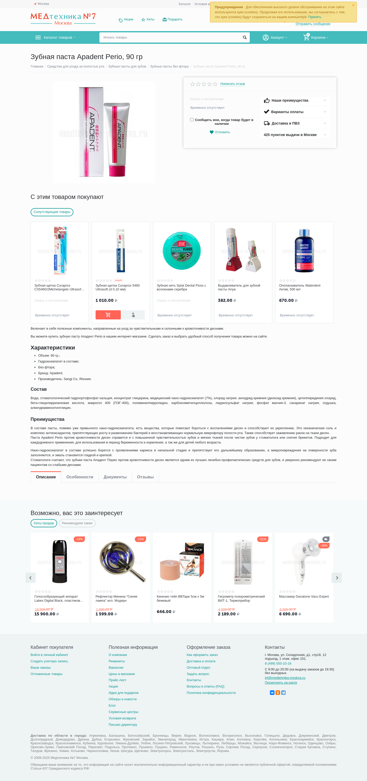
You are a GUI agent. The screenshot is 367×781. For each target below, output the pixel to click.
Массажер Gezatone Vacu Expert (304, 596)
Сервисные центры (123, 711)
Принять (314, 17)
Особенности (79, 332)
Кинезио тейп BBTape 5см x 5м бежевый (180, 598)
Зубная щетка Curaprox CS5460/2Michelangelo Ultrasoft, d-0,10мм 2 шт (58, 288)
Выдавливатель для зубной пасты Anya (239, 287)
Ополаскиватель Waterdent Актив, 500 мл (299, 287)
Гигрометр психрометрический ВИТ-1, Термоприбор (241, 598)
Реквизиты (117, 660)
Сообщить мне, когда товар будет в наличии (221, 122)
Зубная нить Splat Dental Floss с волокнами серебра (181, 287)
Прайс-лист (117, 679)
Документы (115, 332)
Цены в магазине (122, 673)
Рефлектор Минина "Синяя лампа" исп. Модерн (116, 598)
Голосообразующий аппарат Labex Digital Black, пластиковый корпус (59, 598)
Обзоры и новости (123, 698)
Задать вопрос (198, 673)
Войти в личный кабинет (49, 654)
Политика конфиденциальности (211, 692)
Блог (112, 704)
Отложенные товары (46, 673)
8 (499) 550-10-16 (278, 662)
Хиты (150, 19)
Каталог (185, 4)
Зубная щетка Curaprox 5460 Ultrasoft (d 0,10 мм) (118, 287)
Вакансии (116, 666)
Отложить (219, 132)
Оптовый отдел (198, 666)
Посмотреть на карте (281, 681)
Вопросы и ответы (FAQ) (206, 685)
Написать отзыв (232, 84)
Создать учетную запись (49, 660)
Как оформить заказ (202, 654)
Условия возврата (208, 4)
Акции (128, 19)
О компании (118, 654)
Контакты (194, 679)
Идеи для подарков (123, 692)
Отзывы (145, 332)
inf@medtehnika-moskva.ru (285, 677)
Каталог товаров (60, 37)
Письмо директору (123, 723)
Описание (46, 332)
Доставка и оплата (201, 660)
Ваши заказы (41, 666)
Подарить (175, 19)
